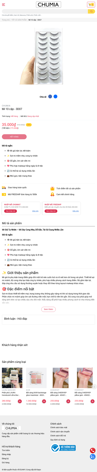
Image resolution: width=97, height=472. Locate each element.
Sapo (39, 470)
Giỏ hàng (5, 462)
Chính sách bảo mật (58, 427)
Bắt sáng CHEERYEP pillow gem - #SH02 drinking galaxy (83, 395)
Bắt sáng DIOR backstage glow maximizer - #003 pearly (36, 395)
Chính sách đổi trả (58, 436)
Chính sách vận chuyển (60, 431)
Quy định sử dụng (57, 440)
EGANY (22, 470)
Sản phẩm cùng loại (14, 361)
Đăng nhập (6, 454)
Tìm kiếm (6, 450)
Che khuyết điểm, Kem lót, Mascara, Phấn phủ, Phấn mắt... (22, 15)
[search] (91, 11)
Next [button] (94, 386)
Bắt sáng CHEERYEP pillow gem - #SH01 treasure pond (58, 395)
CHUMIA (6, 106)
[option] (12, 387)
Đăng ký (5, 458)
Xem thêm (48, 309)
